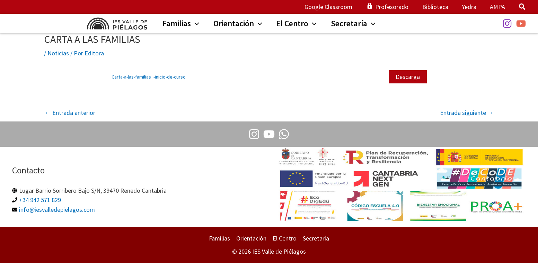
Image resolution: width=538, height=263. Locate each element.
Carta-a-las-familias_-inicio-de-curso (149, 77)
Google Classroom (334, 7)
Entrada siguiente (467, 113)
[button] (522, 7)
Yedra (471, 7)
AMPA (498, 7)
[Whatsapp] (284, 134)
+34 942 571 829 (40, 200)
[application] (192, 24)
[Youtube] (269, 134)
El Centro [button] (285, 239)
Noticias (58, 53)
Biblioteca (438, 7)
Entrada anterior (70, 113)
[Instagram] (507, 23)
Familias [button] (219, 239)
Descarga (408, 77)
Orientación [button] (251, 239)
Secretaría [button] (316, 239)
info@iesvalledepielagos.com (57, 209)
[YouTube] (521, 23)
